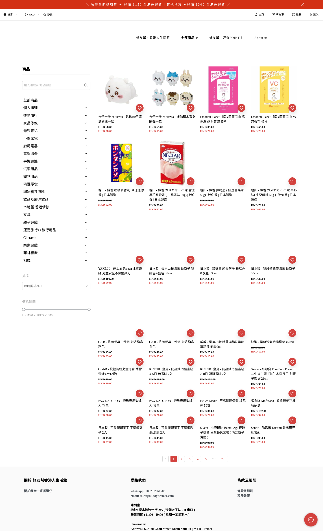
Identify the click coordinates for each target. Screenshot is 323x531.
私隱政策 (243, 496)
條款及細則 (245, 491)
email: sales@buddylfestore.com (152, 496)
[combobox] (56, 286)
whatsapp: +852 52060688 (148, 491)
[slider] (23, 309)
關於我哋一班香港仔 (38, 491)
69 (222, 459)
